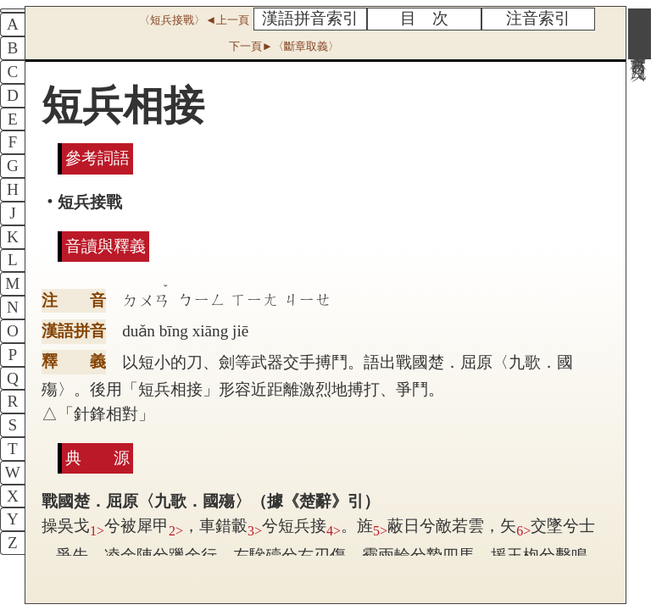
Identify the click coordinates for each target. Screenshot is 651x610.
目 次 (424, 18)
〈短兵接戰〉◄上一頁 (194, 20)
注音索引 (538, 18)
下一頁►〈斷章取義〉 (284, 46)
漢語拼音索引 (310, 18)
